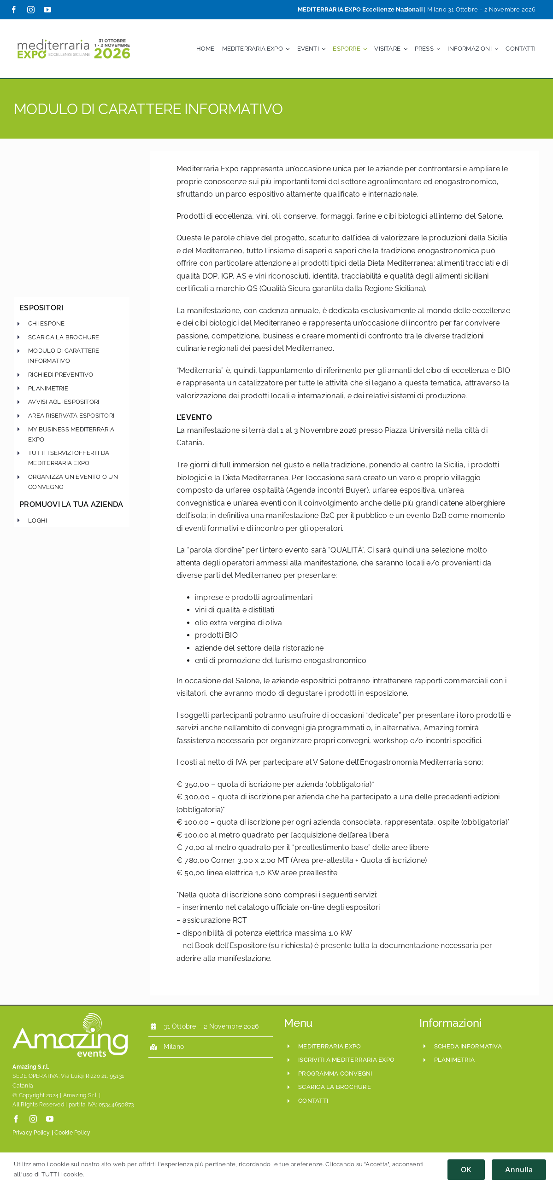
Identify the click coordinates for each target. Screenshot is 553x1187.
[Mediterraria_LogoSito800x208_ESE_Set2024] (74, 36)
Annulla (519, 1169)
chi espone (46, 323)
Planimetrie (48, 388)
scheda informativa (468, 1046)
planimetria (454, 1059)
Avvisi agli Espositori (63, 401)
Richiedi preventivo (61, 374)
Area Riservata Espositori (71, 415)
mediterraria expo (329, 1046)
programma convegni (335, 1073)
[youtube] (47, 9)
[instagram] (31, 9)
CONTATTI (313, 1100)
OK (466, 1169)
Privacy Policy (31, 1132)
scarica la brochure (64, 337)
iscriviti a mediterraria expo (346, 1059)
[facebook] (14, 9)
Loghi (37, 520)
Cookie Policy (72, 1132)
